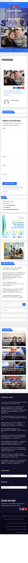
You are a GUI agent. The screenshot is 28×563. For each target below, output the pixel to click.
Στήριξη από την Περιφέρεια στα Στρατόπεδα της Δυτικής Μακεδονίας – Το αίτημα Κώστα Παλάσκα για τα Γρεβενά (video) (13, 437)
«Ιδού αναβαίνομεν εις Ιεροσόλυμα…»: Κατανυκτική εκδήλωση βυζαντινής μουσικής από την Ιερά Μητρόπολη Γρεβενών (13, 443)
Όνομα (4, 156)
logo (25, 523)
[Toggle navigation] (14, 50)
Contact (21, 523)
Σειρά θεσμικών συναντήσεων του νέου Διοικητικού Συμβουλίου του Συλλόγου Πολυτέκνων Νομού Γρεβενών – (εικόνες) (13, 462)
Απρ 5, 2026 (7, 372)
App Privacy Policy (15, 523)
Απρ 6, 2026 (7, 343)
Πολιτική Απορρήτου (16, 529)
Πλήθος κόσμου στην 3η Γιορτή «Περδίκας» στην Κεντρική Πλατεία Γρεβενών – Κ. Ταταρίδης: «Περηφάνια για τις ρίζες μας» (13, 290)
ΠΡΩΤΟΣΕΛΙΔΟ (16, 352)
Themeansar (21, 519)
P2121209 (7, 59)
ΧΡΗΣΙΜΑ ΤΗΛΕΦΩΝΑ (21, 532)
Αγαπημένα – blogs (17, 526)
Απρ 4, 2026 (7, 386)
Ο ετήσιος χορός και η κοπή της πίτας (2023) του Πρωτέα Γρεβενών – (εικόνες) (14, 93)
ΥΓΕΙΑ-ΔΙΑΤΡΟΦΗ (7, 337)
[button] (25, 50)
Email (4, 165)
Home (8, 523)
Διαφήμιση (24, 526)
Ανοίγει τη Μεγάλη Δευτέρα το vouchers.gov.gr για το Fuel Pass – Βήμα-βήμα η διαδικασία (13, 284)
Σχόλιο (4, 128)
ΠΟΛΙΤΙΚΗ (10, 352)
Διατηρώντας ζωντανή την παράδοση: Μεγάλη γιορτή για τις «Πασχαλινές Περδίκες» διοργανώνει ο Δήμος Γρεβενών (14, 455)
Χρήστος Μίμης (15, 100)
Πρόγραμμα (23, 529)
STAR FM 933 (14, 10)
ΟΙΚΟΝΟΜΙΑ (6, 352)
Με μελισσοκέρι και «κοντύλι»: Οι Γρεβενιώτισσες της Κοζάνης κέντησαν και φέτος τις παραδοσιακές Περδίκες (13, 449)
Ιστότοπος (4, 174)
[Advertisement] (14, 548)
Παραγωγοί (9, 529)
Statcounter (5, 310)
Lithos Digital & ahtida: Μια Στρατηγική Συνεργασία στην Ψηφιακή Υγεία (13, 341)
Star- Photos (9, 526)
